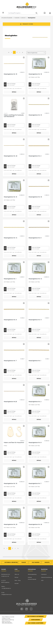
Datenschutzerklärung (46, 567)
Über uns (17, 564)
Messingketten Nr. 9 (35, 227)
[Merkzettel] (44, 13)
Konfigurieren (35, 619)
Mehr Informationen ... (7, 622)
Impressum (44, 564)
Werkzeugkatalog (32, 564)
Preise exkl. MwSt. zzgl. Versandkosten (13, 78)
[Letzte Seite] (22, 42)
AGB (42, 570)
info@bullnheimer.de (6, 584)
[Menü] (3, 13)
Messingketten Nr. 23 (10, 514)
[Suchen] (36, 13)
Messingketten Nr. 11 (35, 309)
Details (14, 81)
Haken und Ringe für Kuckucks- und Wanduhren (14, 105)
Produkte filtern (26, 24)
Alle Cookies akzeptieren (35, 623)
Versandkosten (31, 605)
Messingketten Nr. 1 (10, 268)
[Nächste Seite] (19, 42)
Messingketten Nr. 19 (10, 63)
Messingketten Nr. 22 (10, 145)
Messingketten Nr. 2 (35, 145)
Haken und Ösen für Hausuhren (14, 432)
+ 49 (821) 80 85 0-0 (6, 578)
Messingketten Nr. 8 (10, 309)
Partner (16, 567)
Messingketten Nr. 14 (10, 227)
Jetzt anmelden (11, 74)
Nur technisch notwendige (35, 616)
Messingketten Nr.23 (10, 391)
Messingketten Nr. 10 (35, 186)
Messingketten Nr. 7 (10, 350)
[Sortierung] (36, 42)
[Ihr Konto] (50, 13)
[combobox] (21, 13)
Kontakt (16, 573)
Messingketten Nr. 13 (35, 104)
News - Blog (17, 570)
